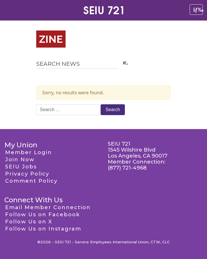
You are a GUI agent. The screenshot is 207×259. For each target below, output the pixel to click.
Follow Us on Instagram (43, 229)
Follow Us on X (28, 222)
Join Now (19, 159)
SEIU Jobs (21, 167)
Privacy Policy (27, 174)
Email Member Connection (48, 207)
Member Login (28, 152)
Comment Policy (31, 181)
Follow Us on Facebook (42, 214)
